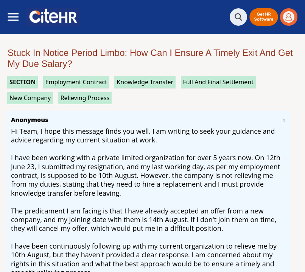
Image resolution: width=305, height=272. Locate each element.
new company (30, 98)
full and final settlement (218, 82)
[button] (263, 17)
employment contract (76, 82)
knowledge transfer (145, 82)
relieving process (85, 98)
